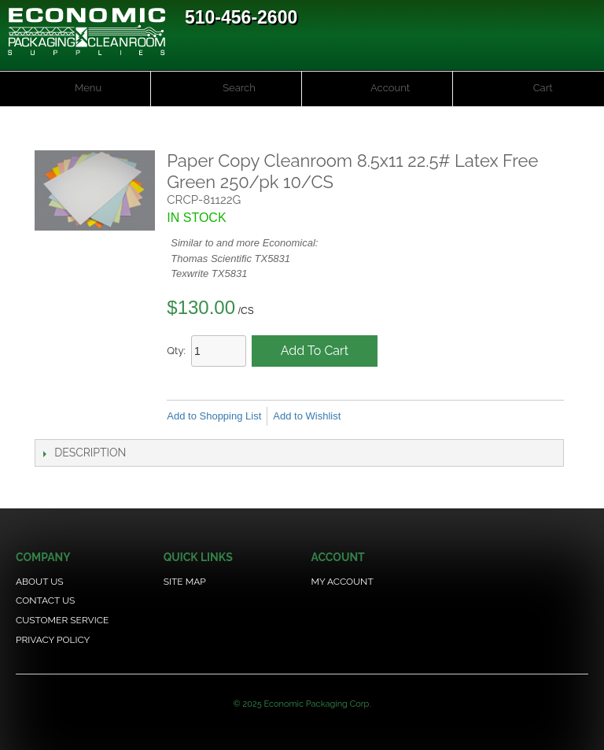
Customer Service (62, 620)
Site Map (185, 581)
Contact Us (45, 600)
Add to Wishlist (307, 416)
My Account (342, 581)
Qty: (176, 351)
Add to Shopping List (214, 416)
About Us (40, 581)
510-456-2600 (241, 17)
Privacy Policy (53, 639)
